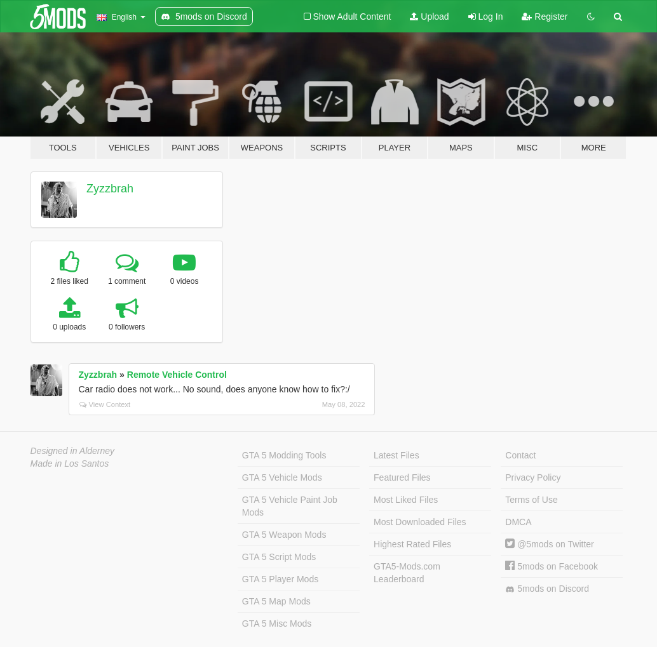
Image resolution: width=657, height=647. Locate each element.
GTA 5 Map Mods (276, 601)
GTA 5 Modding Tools (284, 455)
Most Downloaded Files (420, 522)
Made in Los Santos (69, 463)
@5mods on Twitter (549, 544)
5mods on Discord (547, 589)
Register (544, 16)
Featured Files (402, 477)
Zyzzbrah (109, 188)
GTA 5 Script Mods (279, 557)
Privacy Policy (532, 477)
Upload (429, 16)
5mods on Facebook (551, 566)
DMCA (518, 522)
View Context (105, 404)
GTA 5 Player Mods (280, 579)
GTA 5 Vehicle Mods (282, 477)
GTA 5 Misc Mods (276, 623)
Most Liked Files (406, 500)
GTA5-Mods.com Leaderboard (407, 572)
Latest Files (396, 455)
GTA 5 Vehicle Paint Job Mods (289, 506)
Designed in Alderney (72, 451)
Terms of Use (531, 500)
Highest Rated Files (412, 544)
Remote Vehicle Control (177, 375)
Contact (520, 455)
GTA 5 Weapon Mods (284, 535)
